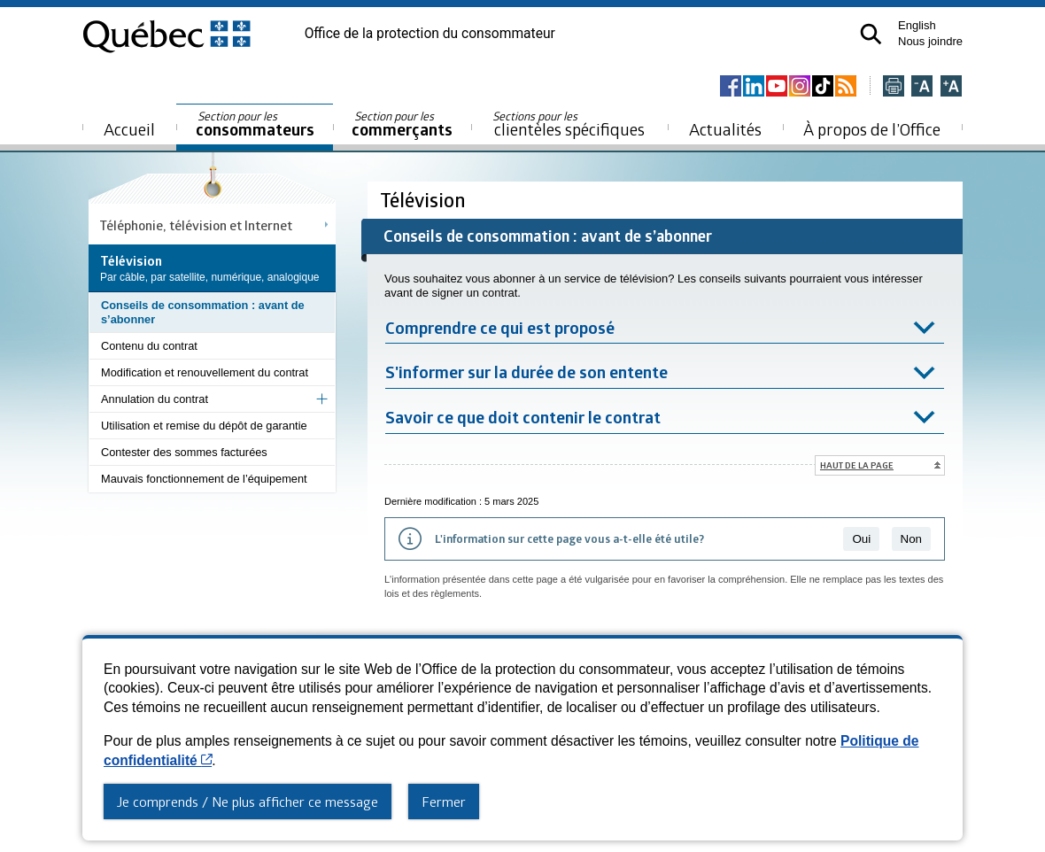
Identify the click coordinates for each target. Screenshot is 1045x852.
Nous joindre (930, 41)
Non (911, 539)
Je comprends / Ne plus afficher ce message (247, 801)
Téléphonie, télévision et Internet (196, 225)
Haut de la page (857, 465)
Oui (861, 539)
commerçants (402, 124)
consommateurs (255, 124)
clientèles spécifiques (568, 124)
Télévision (425, 200)
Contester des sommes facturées (184, 452)
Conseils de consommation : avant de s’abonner (203, 312)
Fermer (444, 801)
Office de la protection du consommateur (430, 34)
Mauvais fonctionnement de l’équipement (204, 478)
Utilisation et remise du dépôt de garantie (204, 425)
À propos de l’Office (871, 129)
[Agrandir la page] (951, 87)
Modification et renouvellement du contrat (204, 372)
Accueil (129, 129)
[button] (871, 34)
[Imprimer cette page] (893, 87)
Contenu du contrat (149, 345)
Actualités (725, 129)
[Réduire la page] (922, 87)
